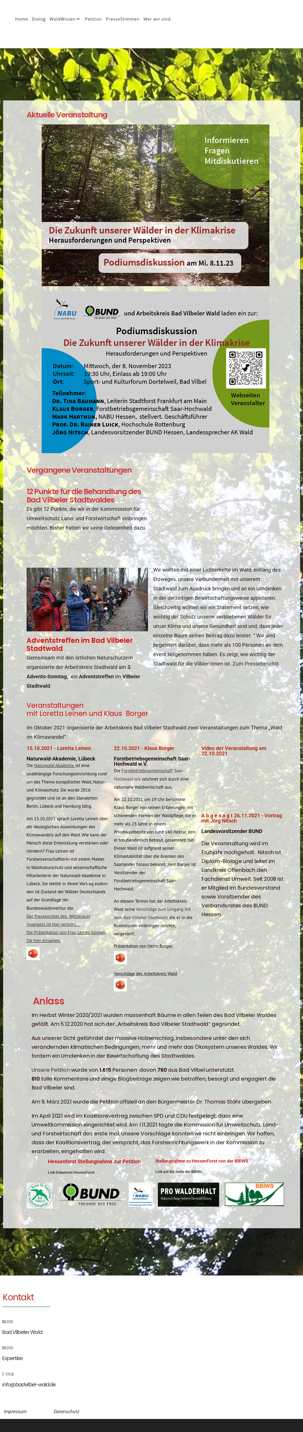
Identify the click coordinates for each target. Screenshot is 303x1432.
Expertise (10, 1357)
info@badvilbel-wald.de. (24, 1382)
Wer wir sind (157, 19)
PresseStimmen (122, 19)
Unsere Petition (51, 1070)
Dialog (39, 19)
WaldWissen (65, 19)
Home (21, 19)
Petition (93, 19)
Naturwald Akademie (54, 765)
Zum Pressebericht (255, 664)
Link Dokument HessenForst (71, 1172)
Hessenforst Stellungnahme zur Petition (94, 1161)
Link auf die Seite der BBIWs (178, 1172)
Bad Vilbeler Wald (18, 1332)
